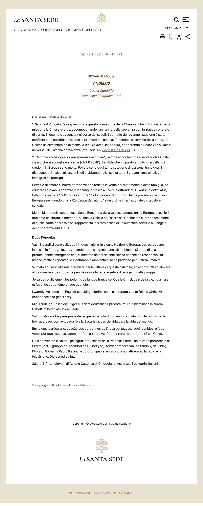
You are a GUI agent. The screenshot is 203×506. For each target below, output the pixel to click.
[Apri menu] (185, 19)
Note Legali (83, 492)
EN (91, 54)
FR (106, 54)
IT (113, 54)
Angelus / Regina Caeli (71, 30)
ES (99, 54)
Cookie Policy (102, 492)
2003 (97, 30)
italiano (174, 29)
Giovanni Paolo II (31, 30)
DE (82, 54)
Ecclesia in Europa (116, 150)
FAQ (69, 492)
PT (121, 54)
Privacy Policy (123, 492)
